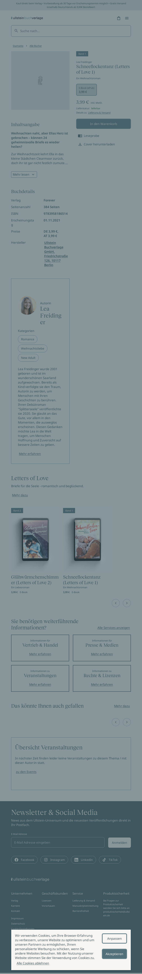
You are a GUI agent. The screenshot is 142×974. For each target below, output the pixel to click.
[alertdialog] (71, 949)
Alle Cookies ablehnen (33, 963)
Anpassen (114, 938)
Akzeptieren (114, 954)
